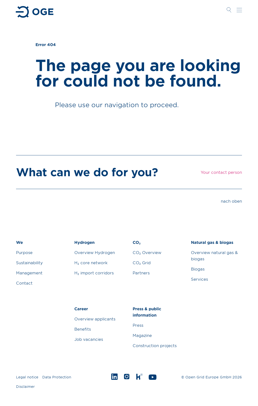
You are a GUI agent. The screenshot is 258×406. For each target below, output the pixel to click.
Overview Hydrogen (94, 252)
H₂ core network (91, 262)
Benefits (82, 328)
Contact (24, 282)
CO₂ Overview (147, 252)
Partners (141, 272)
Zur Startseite (35, 12)
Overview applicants (94, 318)
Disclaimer (25, 386)
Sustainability (29, 262)
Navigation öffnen (239, 10)
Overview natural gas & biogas (214, 255)
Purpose (24, 252)
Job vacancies (88, 339)
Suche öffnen (229, 10)
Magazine (142, 335)
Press (138, 325)
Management (29, 272)
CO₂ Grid (142, 262)
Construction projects (155, 345)
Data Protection (56, 377)
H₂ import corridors (94, 272)
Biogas (198, 268)
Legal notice (27, 377)
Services (199, 279)
